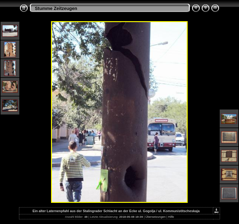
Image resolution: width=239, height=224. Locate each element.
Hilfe (171, 216)
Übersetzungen (155, 216)
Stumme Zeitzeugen (56, 8)
